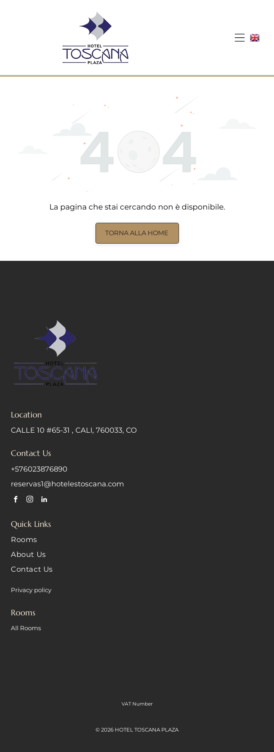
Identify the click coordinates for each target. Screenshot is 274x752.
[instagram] (30, 500)
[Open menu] (240, 37)
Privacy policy (31, 590)
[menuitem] (137, 542)
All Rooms (26, 628)
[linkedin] (44, 500)
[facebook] (16, 500)
